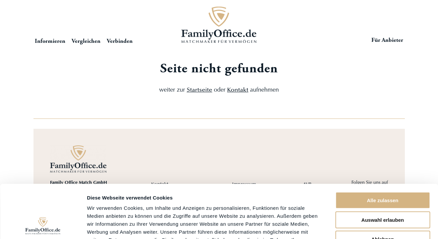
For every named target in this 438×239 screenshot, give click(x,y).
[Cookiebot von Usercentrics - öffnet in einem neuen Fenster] (43, 226)
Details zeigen (352, 226)
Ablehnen (382, 190)
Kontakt (237, 90)
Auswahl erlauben (382, 171)
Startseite (219, 25)
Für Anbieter (387, 40)
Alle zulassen (382, 151)
